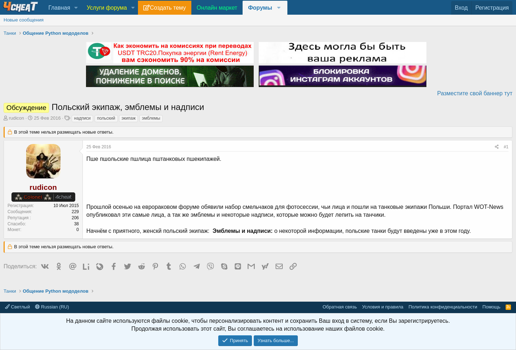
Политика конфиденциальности (442, 307)
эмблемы (151, 118)
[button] (76, 8)
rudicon (16, 118)
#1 (506, 146)
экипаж (128, 118)
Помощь (491, 307)
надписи (82, 118)
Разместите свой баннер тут (474, 93)
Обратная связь (339, 307)
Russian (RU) (52, 307)
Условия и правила (382, 307)
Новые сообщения (24, 20)
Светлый (17, 307)
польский (106, 118)
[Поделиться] (496, 147)
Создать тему (168, 8)
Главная (59, 8)
